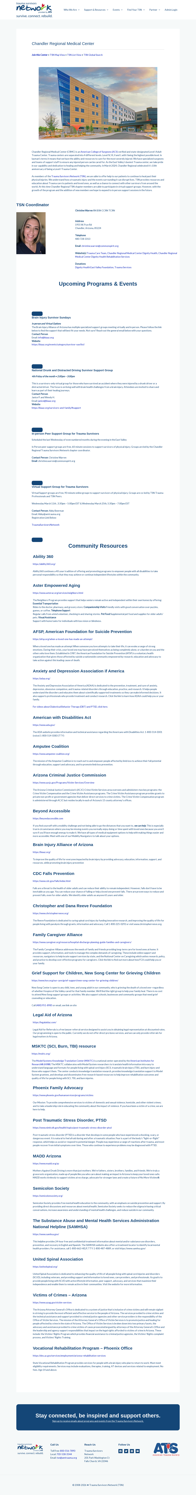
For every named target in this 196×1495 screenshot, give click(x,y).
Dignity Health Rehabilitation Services (110, 256)
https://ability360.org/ (44, 564)
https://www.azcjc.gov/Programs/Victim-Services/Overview (63, 782)
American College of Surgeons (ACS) (99, 151)
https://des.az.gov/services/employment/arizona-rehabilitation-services (69, 1355)
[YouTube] (138, 1451)
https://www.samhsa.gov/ (46, 1234)
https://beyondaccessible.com (48, 818)
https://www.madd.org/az (46, 1163)
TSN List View (74, 54)
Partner (154, 10)
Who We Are (71, 10)
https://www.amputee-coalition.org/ (51, 753)
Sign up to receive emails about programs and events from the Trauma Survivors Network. (98, 1421)
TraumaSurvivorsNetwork (45, 524)
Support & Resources (96, 10)
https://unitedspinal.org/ (45, 1266)
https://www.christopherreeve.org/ (51, 913)
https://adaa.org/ (41, 678)
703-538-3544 (64, 1454)
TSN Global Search (93, 54)
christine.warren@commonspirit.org (100, 245)
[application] (78, 10)
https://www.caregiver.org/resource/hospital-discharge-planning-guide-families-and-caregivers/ (82, 942)
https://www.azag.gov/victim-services (52, 1302)
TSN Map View (57, 54)
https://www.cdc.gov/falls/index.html (52, 881)
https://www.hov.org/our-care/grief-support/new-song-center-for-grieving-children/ (75, 980)
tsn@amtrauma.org (67, 1457)
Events (117, 10)
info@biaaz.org (46, 337)
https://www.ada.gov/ (44, 725)
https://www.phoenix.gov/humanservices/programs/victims (63, 1095)
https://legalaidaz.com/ (44, 1022)
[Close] (37, 314)
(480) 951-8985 (44, 1005)
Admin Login (171, 9)
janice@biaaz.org (47, 400)
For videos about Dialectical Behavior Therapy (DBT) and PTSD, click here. (70, 706)
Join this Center (40, 54)
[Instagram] (132, 1451)
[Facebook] (120, 1451)
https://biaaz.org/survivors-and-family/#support (56, 407)
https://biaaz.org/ (42, 852)
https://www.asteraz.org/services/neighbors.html (58, 592)
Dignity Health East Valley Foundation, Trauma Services (103, 267)
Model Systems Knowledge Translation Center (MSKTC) (65, 1060)
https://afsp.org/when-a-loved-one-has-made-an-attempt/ (63, 639)
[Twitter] (126, 1451)
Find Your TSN (136, 10)
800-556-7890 (67, 1450)
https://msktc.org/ (41, 1053)
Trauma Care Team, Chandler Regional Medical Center (114, 253)
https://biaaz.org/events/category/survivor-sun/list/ (58, 344)
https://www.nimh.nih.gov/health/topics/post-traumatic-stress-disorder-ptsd (72, 1127)
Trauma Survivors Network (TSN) (68, 176)
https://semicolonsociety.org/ (48, 1195)
